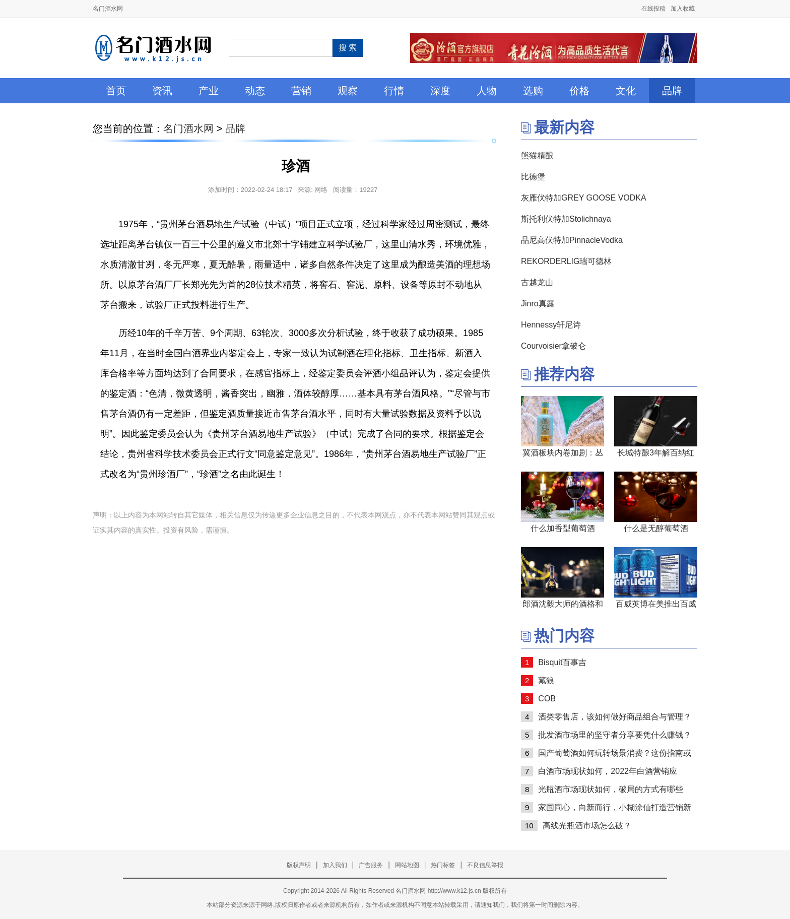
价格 (579, 90)
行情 (394, 90)
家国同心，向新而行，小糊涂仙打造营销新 (614, 807)
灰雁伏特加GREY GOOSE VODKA (583, 197)
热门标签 (443, 865)
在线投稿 (653, 8)
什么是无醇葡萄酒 (656, 528)
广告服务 (371, 865)
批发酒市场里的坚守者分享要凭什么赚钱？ (614, 735)
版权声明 (299, 865)
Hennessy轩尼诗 (551, 324)
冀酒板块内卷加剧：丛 (562, 452)
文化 (626, 90)
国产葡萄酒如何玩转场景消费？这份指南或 (614, 753)
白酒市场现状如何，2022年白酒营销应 (607, 771)
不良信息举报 (485, 865)
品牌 (672, 90)
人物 (487, 90)
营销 (301, 90)
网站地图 (407, 865)
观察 (348, 90)
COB (547, 698)
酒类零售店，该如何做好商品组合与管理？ (614, 716)
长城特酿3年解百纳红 (655, 452)
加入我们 (335, 865)
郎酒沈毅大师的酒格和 (562, 604)
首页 (116, 90)
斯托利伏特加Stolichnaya (566, 219)
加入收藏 (683, 8)
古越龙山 (537, 282)
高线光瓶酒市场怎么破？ (587, 825)
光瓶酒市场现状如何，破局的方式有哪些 (610, 789)
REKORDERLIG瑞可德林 (566, 261)
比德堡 (533, 176)
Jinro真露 (538, 303)
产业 (209, 90)
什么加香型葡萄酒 (563, 528)
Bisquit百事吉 (562, 662)
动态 (255, 90)
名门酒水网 (108, 8)
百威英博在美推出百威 (656, 604)
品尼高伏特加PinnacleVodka (572, 240)
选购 (533, 90)
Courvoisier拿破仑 (553, 346)
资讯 (162, 90)
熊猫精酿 (537, 155)
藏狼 (546, 680)
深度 (440, 90)
